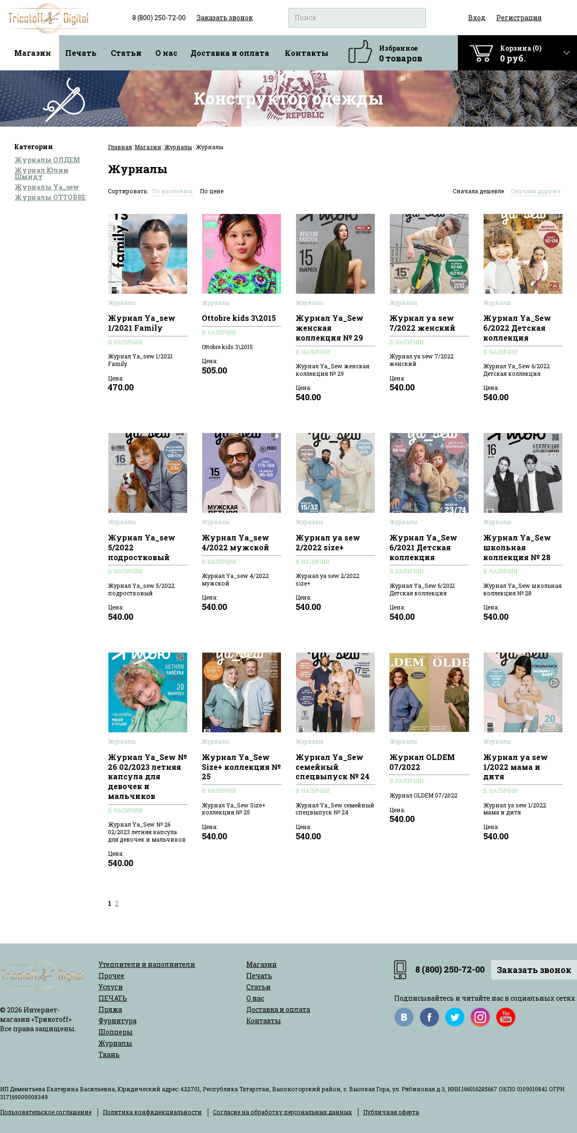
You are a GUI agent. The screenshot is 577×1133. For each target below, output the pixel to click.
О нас (166, 53)
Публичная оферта (391, 1112)
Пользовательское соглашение (45, 1112)
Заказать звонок (534, 969)
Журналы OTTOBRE (50, 197)
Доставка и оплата (229, 53)
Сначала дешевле (478, 191)
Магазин (32, 53)
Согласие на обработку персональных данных (282, 1112)
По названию (172, 191)
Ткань (109, 1054)
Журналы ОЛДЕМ (47, 159)
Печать (81, 53)
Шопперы (116, 1031)
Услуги (111, 986)
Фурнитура (118, 1020)
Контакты (306, 53)
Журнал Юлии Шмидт (41, 173)
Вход (477, 17)
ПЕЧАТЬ (113, 998)
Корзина (521, 54)
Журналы (178, 147)
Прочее (111, 975)
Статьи (126, 53)
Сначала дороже (535, 191)
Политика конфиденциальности (152, 1112)
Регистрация (519, 17)
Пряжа (110, 1009)
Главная (120, 147)
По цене (211, 191)
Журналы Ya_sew (47, 186)
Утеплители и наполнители (147, 964)
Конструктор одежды (288, 98)
